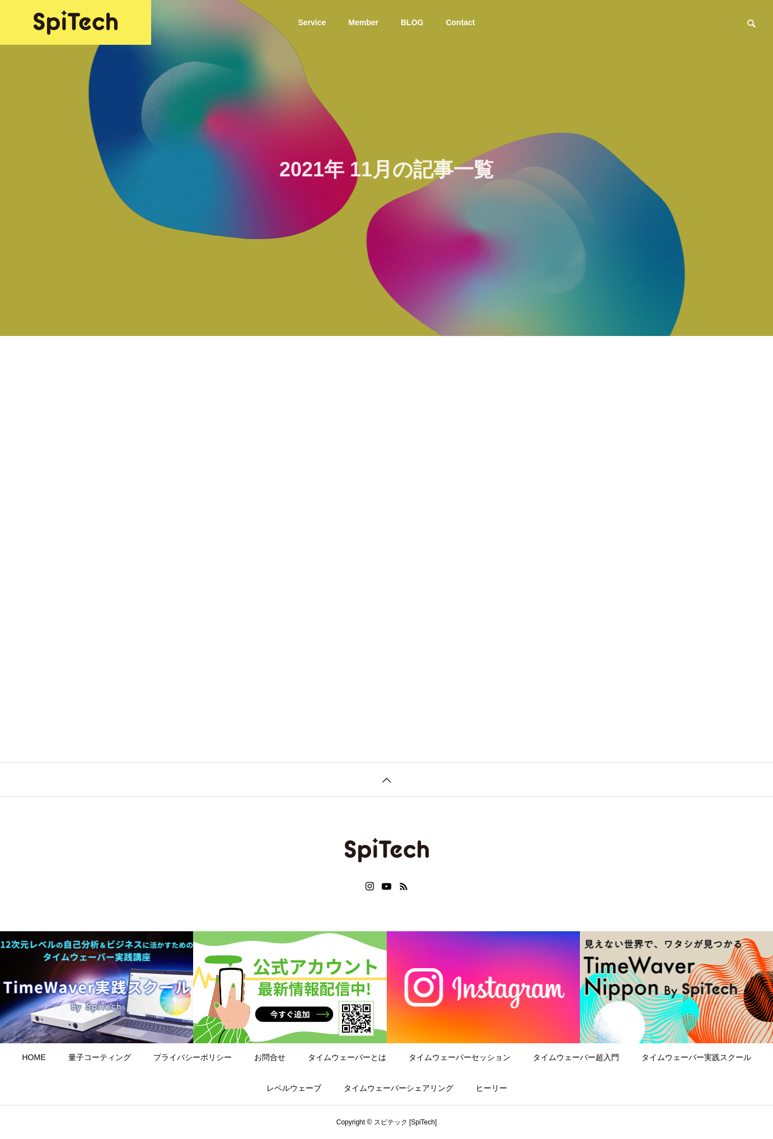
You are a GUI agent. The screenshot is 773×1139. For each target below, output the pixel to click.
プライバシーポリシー (192, 1057)
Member (363, 22)
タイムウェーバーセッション (459, 1057)
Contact (460, 22)
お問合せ (269, 1057)
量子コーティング (99, 1057)
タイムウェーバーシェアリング (398, 1088)
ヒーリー (491, 1088)
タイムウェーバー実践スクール (696, 1057)
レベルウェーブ (293, 1088)
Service (312, 22)
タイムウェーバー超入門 (576, 1057)
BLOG (412, 22)
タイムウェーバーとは (347, 1057)
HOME (34, 1057)
